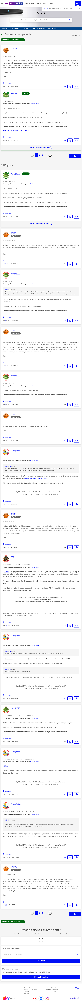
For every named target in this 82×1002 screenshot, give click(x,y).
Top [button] (77, 988)
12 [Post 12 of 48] (6, 741)
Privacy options (28, 987)
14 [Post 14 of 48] (6, 857)
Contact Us (55, 991)
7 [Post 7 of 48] (5, 440)
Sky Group (26, 993)
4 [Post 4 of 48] (5, 320)
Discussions (30, 3)
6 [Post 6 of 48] (5, 404)
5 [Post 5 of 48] (5, 365)
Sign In (78, 3)
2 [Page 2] (39, 155)
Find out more (34, 103)
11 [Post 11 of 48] (5, 698)
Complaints (27, 991)
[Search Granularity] (16, 20)
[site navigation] (2, 3)
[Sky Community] (14, 3)
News (39, 3)
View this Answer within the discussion (16, 130)
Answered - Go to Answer (12, 39)
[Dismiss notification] (79, 8)
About (50, 3)
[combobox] (45, 20)
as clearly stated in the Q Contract (36, 478)
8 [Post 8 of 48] (5, 504)
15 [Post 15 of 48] (6, 905)
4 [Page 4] (45, 155)
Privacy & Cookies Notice (30, 989)
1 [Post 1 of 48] (5, 86)
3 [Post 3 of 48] (5, 263)
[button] (78, 48)
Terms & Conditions (52, 987)
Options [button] (74, 35)
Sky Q (41, 13)
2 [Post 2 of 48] (5, 140)
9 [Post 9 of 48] (5, 547)
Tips (44, 3)
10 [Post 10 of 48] (6, 625)
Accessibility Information (51, 989)
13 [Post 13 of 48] (6, 794)
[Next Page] (50, 155)
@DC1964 (8, 290)
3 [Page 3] (42, 155)
